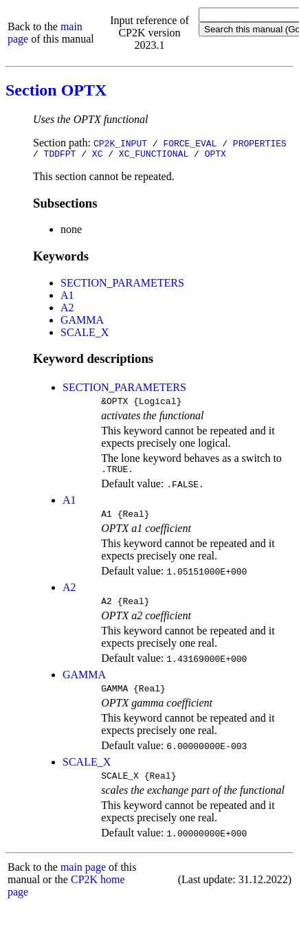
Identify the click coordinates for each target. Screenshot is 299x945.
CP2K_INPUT (120, 143)
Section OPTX (56, 90)
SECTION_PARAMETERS (122, 285)
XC (97, 155)
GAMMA (82, 322)
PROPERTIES (260, 143)
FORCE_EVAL (190, 143)
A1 (67, 297)
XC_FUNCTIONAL (153, 155)
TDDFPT (60, 155)
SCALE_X (84, 334)
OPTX (215, 155)
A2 (67, 309)
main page (83, 881)
